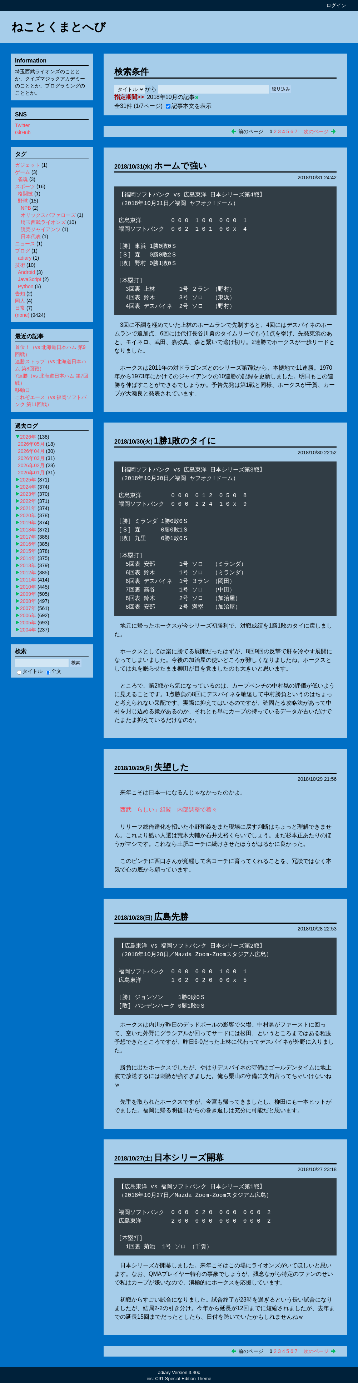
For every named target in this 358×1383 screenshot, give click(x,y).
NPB (26, 208)
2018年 (28, 530)
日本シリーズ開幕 (189, 1157)
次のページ (316, 131)
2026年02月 (31, 465)
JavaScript (29, 279)
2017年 (28, 537)
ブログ (22, 251)
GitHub (23, 132)
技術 (20, 265)
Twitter (22, 125)
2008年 (28, 601)
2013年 (28, 565)
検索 (75, 662)
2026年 (28, 437)
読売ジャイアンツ (41, 229)
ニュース (25, 243)
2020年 (28, 515)
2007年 (28, 608)
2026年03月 (31, 458)
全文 (53, 671)
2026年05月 (31, 444)
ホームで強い (180, 165)
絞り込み (281, 89)
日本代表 (31, 236)
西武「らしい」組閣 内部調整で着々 (168, 810)
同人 (20, 301)
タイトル (30, 671)
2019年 (28, 522)
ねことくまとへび (58, 26)
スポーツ (25, 186)
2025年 (28, 480)
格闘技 (25, 193)
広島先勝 (171, 917)
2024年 (28, 487)
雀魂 (23, 179)
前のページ (250, 131)
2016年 (28, 544)
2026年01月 (31, 472)
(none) (22, 315)
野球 (23, 201)
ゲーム (22, 172)
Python (26, 286)
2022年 (28, 501)
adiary (24, 258)
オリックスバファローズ (48, 215)
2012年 (28, 572)
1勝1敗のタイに (185, 440)
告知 (20, 293)
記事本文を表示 (189, 106)
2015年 (28, 551)
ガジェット (27, 165)
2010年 (28, 587)
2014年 (28, 558)
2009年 (28, 594)
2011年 (28, 580)
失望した (171, 767)
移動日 (22, 390)
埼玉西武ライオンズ (43, 222)
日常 (20, 308)
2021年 (28, 508)
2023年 (28, 494)
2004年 (28, 630)
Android (26, 272)
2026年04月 (31, 451)
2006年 (28, 615)
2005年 (28, 622)
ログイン (336, 5)
